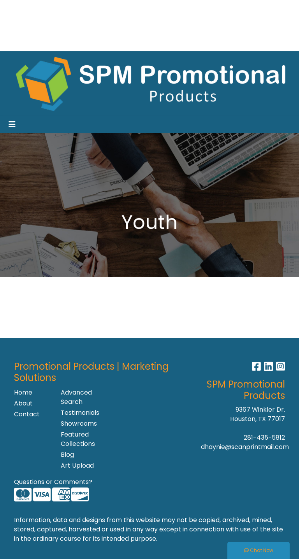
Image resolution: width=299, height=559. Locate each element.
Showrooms (76, 25)
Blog (67, 454)
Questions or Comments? (53, 481)
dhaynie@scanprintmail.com (245, 446)
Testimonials (79, 412)
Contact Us (81, 8)
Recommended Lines (39, 42)
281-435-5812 (264, 437)
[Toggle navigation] (12, 124)
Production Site (100, 42)
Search (191, 8)
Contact (27, 414)
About (23, 403)
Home (16, 8)
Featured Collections (78, 439)
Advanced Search (76, 397)
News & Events (29, 25)
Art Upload (77, 465)
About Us (45, 8)
